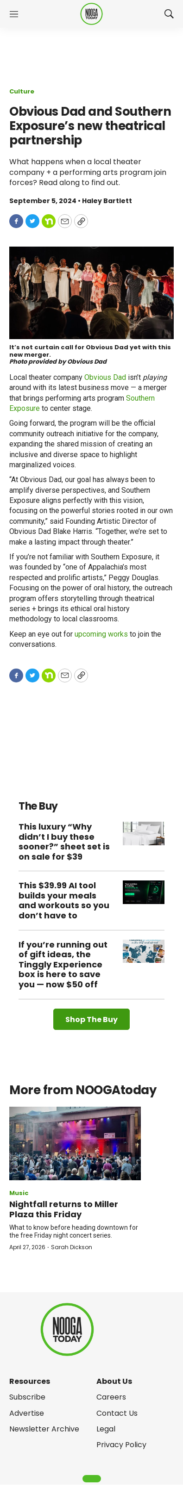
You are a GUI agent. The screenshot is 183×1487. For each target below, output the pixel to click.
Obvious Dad (105, 377)
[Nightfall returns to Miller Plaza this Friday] (75, 1144)
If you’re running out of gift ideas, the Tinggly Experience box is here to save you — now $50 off (63, 964)
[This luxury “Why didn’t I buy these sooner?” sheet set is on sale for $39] (143, 833)
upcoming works (101, 634)
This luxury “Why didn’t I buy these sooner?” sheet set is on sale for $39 (64, 841)
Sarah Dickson (71, 1247)
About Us (114, 1381)
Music (19, 1193)
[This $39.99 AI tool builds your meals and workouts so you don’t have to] (143, 892)
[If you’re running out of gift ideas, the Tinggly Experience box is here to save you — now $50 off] (143, 951)
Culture (21, 91)
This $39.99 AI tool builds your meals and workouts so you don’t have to (64, 900)
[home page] (91, 14)
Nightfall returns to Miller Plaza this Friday (63, 1209)
